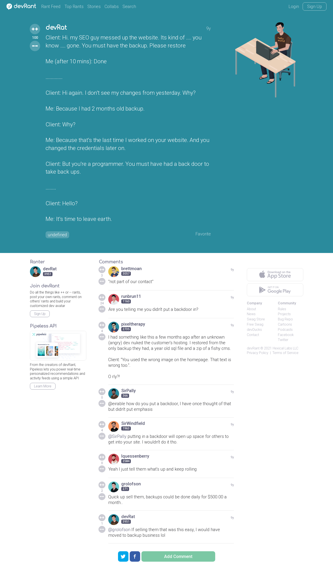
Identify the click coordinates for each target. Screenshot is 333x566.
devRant (253, 348)
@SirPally (117, 436)
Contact (253, 335)
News (251, 314)
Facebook (286, 335)
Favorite (203, 234)
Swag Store (256, 319)
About (251, 309)
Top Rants (74, 6)
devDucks (254, 330)
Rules (282, 309)
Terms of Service (285, 353)
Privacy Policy (257, 353)
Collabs (112, 6)
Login (294, 6)
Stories (94, 6)
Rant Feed (51, 6)
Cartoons (285, 324)
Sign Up (314, 6)
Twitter (283, 340)
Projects (284, 314)
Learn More (42, 386)
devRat (56, 27)
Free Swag (255, 324)
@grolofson (119, 529)
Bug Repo (285, 319)
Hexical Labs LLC (285, 348)
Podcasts (285, 330)
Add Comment (178, 556)
